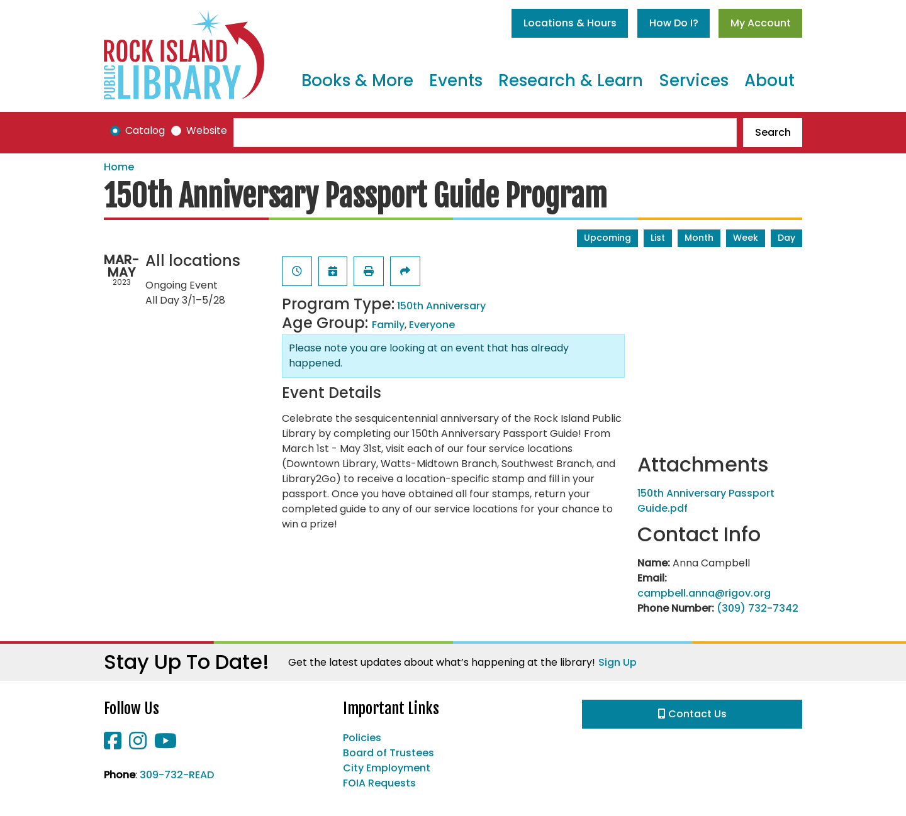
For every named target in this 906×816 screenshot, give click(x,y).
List (658, 237)
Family (388, 324)
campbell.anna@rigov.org (704, 593)
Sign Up (617, 662)
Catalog (145, 130)
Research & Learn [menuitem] (570, 80)
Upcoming (607, 237)
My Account (760, 23)
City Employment (386, 768)
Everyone (432, 324)
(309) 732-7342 (757, 608)
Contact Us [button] (692, 714)
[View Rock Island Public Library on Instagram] (139, 744)
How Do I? (673, 23)
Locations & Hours (570, 23)
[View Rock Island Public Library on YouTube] (165, 744)
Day (786, 237)
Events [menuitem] (456, 80)
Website (206, 130)
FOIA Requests (379, 783)
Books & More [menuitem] (357, 80)
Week (745, 237)
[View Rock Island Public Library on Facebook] (114, 744)
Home (119, 167)
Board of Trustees (388, 753)
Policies (362, 738)
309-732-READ (177, 775)
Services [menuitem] (694, 80)
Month (699, 237)
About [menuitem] (769, 80)
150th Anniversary (441, 306)
